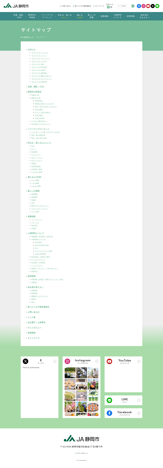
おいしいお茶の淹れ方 (43, 112)
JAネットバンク (37, 157)
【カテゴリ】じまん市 (39, 61)
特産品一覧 (35, 95)
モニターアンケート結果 (43, 251)
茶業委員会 (39, 101)
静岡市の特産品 (34, 92)
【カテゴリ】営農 (37, 64)
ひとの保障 (35, 180)
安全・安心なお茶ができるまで (46, 106)
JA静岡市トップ (28, 37)
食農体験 (32, 216)
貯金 (32, 146)
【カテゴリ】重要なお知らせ (41, 76)
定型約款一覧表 (36, 169)
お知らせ (32, 49)
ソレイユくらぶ (36, 219)
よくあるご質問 (36, 172)
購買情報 (34, 293)
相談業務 (34, 197)
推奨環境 (32, 333)
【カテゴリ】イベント (39, 55)
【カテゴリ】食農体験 (39, 73)
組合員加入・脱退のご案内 (40, 257)
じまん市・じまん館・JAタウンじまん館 (45, 132)
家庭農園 (34, 194)
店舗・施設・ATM (36, 87)
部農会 (33, 299)
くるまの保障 (36, 186)
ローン (33, 149)
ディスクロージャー (38, 259)
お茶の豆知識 (39, 118)
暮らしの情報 (34, 191)
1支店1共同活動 (40, 254)
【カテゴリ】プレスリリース (41, 79)
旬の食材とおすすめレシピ (40, 124)
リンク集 (32, 317)
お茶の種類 (39, 109)
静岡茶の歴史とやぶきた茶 (44, 104)
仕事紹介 (34, 282)
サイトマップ (99, 6)
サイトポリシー (34, 328)
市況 (32, 302)
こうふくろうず (36, 265)
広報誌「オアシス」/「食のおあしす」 (44, 268)
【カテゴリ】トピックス (39, 53)
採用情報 (32, 276)
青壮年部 (34, 225)
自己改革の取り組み (42, 245)
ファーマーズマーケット (38, 129)
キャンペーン (36, 155)
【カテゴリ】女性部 (38, 70)
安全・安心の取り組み (39, 138)
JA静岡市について (36, 233)
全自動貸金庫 (36, 166)
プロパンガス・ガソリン (39, 208)
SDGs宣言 (38, 242)
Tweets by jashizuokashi (31, 367)
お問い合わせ (66, 6)
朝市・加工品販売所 (38, 135)
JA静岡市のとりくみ (38, 239)
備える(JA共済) (34, 177)
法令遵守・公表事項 (38, 262)
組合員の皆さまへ (35, 287)
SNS (36, 248)
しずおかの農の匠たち (39, 121)
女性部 (33, 228)
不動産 (33, 200)
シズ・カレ (35, 222)
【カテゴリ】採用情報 (39, 82)
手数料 (33, 163)
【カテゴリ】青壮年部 (39, 67)
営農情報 (34, 290)
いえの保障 (35, 183)
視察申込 (34, 271)
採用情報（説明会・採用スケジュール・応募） (47, 279)
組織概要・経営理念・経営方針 (42, 236)
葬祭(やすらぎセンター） (40, 206)
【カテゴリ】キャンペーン (40, 58)
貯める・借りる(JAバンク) (39, 143)
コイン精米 (35, 211)
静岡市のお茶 (36, 98)
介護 (32, 203)
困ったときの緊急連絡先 (83, 6)
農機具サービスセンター (39, 296)
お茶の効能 (39, 115)
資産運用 (34, 152)
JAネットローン (37, 160)
